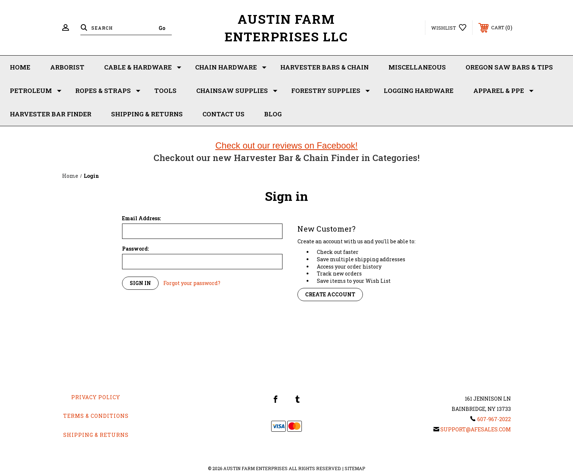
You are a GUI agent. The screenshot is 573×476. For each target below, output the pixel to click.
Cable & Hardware (142, 67)
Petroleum (35, 90)
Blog (273, 114)
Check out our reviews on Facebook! (286, 145)
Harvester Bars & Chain (324, 67)
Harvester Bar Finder (50, 114)
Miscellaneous (417, 67)
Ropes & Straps (107, 90)
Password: (135, 248)
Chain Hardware (230, 67)
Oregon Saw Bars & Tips (509, 67)
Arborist (67, 67)
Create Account (330, 294)
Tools (165, 90)
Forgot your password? (191, 283)
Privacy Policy (95, 397)
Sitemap (355, 468)
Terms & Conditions (96, 415)
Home (20, 67)
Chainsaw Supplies (236, 90)
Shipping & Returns (147, 114)
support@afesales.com (475, 429)
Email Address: (141, 218)
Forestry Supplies (330, 90)
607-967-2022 (494, 419)
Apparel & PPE (503, 90)
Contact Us (223, 114)
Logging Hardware (419, 90)
